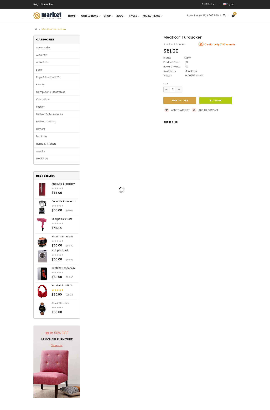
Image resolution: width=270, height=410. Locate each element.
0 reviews (181, 44)
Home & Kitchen (46, 143)
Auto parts (42, 62)
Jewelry (40, 151)
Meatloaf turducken (54, 29)
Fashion (40, 106)
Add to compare (205, 110)
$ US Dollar (209, 4)
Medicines (42, 158)
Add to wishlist (177, 110)
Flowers (40, 129)
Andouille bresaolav (63, 184)
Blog (35, 4)
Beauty (40, 84)
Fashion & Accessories (49, 114)
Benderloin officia (62, 285)
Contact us (47, 4)
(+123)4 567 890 (209, 15)
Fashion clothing (46, 121)
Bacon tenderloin (62, 236)
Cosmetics (42, 99)
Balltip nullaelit (60, 250)
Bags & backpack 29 (48, 77)
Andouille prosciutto (63, 201)
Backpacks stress (62, 219)
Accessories (43, 47)
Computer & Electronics (50, 92)
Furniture (41, 136)
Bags (39, 69)
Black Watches (60, 303)
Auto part (41, 55)
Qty (165, 83)
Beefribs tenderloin (63, 268)
